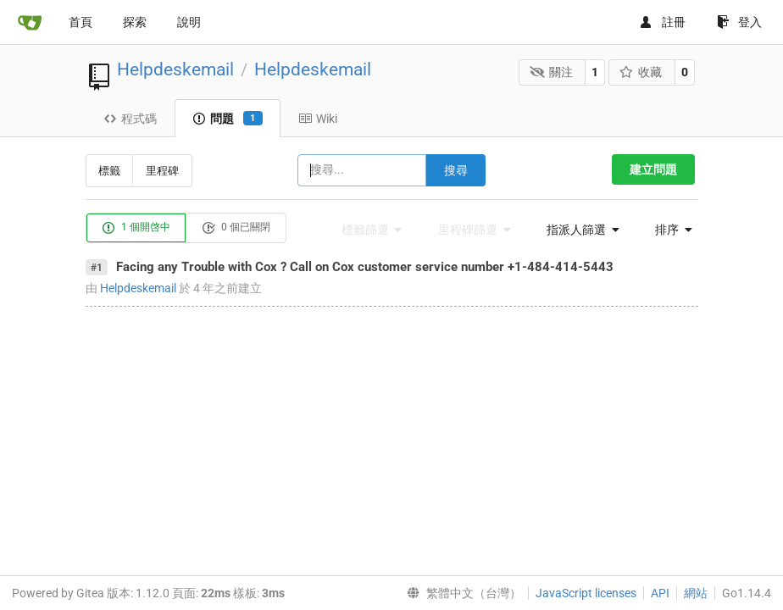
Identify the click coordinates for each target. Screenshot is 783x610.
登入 (739, 22)
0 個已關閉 (236, 228)
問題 (227, 118)
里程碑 (162, 170)
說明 (189, 22)
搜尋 (456, 170)
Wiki (317, 118)
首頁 (80, 22)
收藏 (641, 72)
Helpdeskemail (175, 69)
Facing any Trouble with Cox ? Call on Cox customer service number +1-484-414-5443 (365, 266)
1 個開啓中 (136, 228)
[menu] (578, 229)
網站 (696, 593)
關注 (551, 72)
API (660, 593)
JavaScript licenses (586, 593)
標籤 (109, 170)
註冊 (662, 22)
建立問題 (653, 169)
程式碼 (130, 118)
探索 (135, 22)
